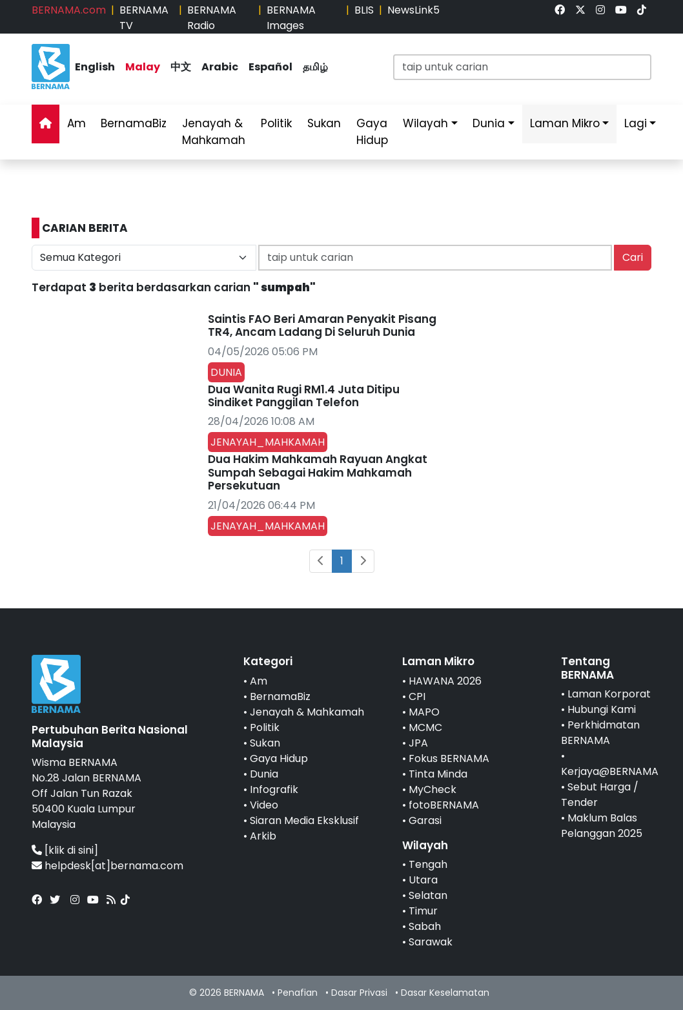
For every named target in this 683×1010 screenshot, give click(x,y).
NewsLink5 (413, 10)
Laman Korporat (609, 693)
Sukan (324, 123)
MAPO (424, 712)
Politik (276, 123)
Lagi (635, 123)
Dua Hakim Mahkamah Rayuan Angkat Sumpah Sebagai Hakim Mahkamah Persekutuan (317, 472)
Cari (632, 257)
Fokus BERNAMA (449, 758)
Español (270, 66)
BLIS (364, 10)
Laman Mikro (565, 123)
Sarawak (431, 941)
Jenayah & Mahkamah (213, 132)
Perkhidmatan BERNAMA (600, 732)
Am (76, 123)
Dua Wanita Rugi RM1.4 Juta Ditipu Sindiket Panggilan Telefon (304, 396)
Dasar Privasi (359, 992)
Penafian (298, 992)
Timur (423, 910)
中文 (180, 66)
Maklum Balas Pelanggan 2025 (601, 825)
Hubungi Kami (601, 709)
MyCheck (432, 789)
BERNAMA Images (291, 18)
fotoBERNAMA (444, 805)
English (95, 66)
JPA (418, 743)
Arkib (263, 836)
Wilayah (425, 123)
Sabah (425, 926)
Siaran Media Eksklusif (304, 820)
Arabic (219, 66)
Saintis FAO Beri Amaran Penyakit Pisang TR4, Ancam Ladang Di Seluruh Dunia (322, 325)
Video (264, 805)
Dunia (489, 123)
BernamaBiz (134, 123)
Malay (142, 66)
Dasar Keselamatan (445, 992)
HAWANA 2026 (445, 681)
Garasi (425, 820)
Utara (423, 879)
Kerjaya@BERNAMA (609, 771)
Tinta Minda (438, 774)
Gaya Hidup (372, 132)
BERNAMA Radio (211, 18)
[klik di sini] (71, 850)
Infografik (274, 789)
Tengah (428, 864)
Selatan (428, 895)
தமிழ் (315, 66)
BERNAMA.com (69, 10)
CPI (417, 696)
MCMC (425, 727)
